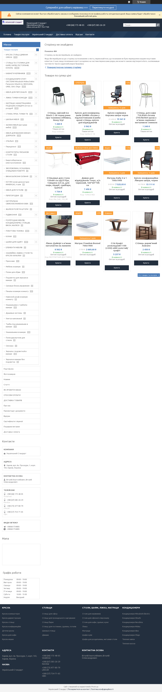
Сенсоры (9, 346)
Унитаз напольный (14, 318)
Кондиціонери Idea (130, 631)
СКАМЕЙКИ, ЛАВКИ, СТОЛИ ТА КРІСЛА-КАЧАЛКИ (19, 254)
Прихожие (10, 261)
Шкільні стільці (48, 631)
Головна (7, 34)
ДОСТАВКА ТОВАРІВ (13, 400)
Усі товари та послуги (147, 275)
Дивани (45, 635)
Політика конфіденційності (102, 689)
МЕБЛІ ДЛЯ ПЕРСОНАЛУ (16, 92)
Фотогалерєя (9, 374)
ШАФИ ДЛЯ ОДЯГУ (14, 242)
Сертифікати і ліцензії (13, 421)
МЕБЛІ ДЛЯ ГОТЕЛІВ (14, 190)
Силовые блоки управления (17, 286)
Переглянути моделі (103, 7)
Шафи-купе (87, 635)
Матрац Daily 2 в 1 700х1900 (117, 179)
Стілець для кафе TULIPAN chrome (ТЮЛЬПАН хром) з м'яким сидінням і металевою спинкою (146, 118)
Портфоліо (9, 369)
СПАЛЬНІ (10, 141)
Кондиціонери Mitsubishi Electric (136, 614)
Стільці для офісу (49, 614)
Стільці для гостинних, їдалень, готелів (59, 626)
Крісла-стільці (8, 622)
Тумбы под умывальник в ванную (17, 325)
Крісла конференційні (11, 626)
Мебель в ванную (13, 267)
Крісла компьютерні (11, 614)
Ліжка (84, 626)
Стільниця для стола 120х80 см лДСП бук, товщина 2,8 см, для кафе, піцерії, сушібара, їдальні (58, 183)
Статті (7, 385)
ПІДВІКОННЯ (11, 215)
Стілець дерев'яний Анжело (146, 244)
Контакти (90, 34)
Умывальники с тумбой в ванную (16, 306)
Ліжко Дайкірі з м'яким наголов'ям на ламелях (58, 244)
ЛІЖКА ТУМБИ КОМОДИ (16, 98)
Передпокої (11, 147)
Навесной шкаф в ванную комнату (17, 298)
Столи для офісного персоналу (95, 618)
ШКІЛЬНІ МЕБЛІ (12, 119)
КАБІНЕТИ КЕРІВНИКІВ (15, 73)
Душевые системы (14, 313)
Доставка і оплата (64, 34)
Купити (58, 137)
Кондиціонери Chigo (131, 635)
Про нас (7, 406)
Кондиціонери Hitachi (131, 618)
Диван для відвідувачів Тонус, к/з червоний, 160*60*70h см (87, 181)
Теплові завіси (128, 639)
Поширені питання (12, 427)
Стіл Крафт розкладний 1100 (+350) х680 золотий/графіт (116, 247)
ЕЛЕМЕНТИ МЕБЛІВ (14, 247)
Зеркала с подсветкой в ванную (16, 352)
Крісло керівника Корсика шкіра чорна (116, 114)
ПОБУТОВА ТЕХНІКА (15, 231)
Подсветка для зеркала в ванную (17, 279)
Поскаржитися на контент (79, 689)
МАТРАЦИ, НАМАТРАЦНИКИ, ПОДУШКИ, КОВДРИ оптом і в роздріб (19, 105)
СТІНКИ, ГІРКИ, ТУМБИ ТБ (17, 114)
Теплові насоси (128, 643)
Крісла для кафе (9, 635)
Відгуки (79, 34)
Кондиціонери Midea (131, 626)
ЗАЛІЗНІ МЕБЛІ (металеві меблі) (16, 126)
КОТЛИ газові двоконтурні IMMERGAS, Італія (17, 183)
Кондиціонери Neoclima (132, 622)
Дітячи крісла (8, 631)
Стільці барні (48, 622)
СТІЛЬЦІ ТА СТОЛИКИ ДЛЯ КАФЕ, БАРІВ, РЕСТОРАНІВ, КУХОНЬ (17, 65)
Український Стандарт (42, 34)
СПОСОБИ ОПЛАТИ (12, 395)
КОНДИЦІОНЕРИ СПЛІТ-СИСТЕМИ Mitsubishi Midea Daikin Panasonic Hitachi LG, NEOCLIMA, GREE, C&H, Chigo (20, 83)
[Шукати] (158, 25)
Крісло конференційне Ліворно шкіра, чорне (146, 179)
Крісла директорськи (11, 618)
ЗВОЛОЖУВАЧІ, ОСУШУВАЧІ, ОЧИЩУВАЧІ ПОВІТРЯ (18, 169)
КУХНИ (9, 236)
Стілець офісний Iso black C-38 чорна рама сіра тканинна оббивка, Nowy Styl (58, 116)
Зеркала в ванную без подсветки (15, 360)
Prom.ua (94, 687)
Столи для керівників (91, 614)
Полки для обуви (13, 272)
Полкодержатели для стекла (15, 339)
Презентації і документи (14, 411)
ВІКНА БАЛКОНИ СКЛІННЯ (17, 176)
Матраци (86, 631)
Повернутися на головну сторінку (64, 67)
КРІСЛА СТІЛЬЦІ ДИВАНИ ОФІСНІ (17, 56)
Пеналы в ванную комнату (17, 291)
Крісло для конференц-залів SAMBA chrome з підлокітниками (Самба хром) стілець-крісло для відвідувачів (87, 118)
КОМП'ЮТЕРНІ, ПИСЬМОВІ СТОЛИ (17, 153)
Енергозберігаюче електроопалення (14, 161)
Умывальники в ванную (16, 332)
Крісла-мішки (8, 639)
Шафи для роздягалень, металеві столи (99, 639)
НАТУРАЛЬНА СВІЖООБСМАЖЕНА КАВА (17, 202)
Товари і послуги (21, 34)
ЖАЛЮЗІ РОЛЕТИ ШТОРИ (17, 209)
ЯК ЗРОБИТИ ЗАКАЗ (12, 390)
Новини (7, 379)
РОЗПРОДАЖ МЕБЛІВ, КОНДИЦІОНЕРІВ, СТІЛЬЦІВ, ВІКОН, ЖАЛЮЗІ (18, 222)
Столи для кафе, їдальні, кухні (95, 622)
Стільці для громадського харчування (58, 618)
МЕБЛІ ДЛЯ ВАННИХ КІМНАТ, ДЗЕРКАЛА (18, 134)
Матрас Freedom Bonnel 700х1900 (87, 244)
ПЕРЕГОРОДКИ (12, 195)
